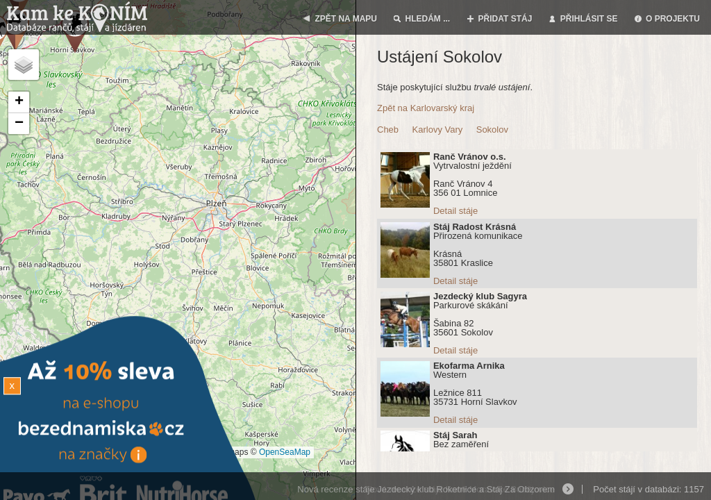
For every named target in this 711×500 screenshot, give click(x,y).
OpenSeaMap (284, 452)
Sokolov (492, 129)
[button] (18, 102)
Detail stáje (455, 211)
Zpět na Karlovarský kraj (425, 108)
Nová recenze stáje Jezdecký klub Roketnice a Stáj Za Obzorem (426, 489)
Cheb (388, 129)
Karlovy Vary (437, 129)
